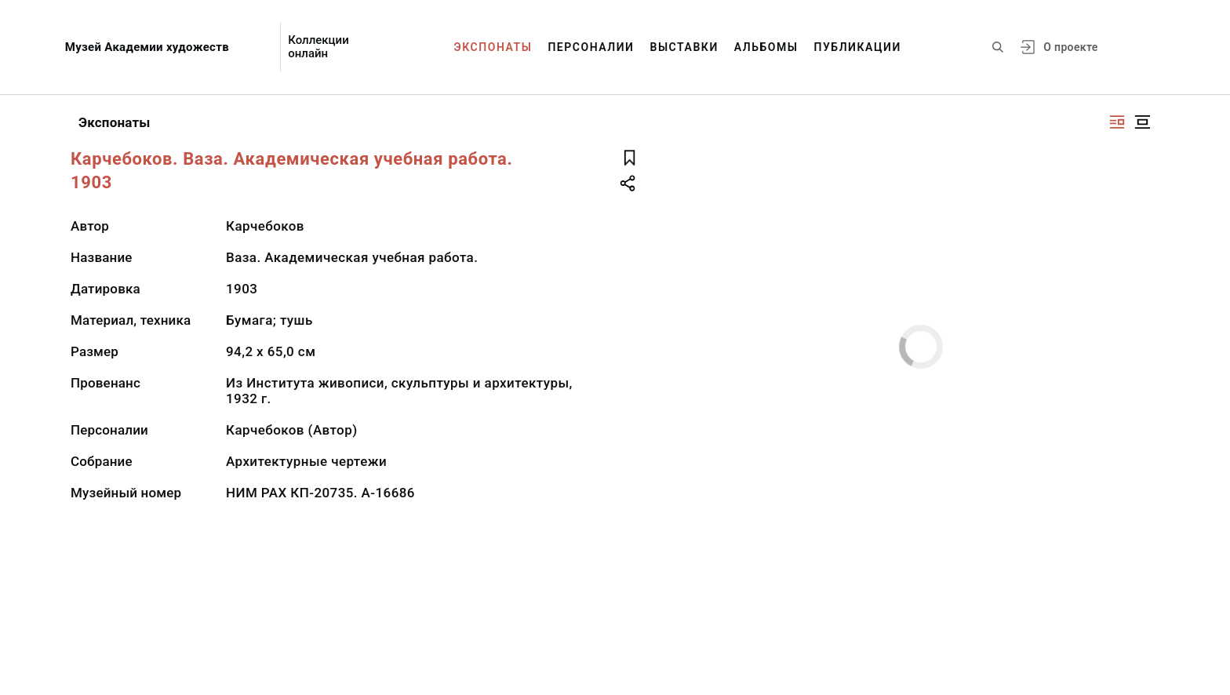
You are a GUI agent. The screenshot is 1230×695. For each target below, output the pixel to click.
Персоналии (591, 47)
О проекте (1070, 47)
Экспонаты (493, 47)
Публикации (857, 47)
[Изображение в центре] (1142, 121)
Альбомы (766, 47)
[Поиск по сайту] (998, 47)
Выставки (684, 47)
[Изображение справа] (1117, 121)
